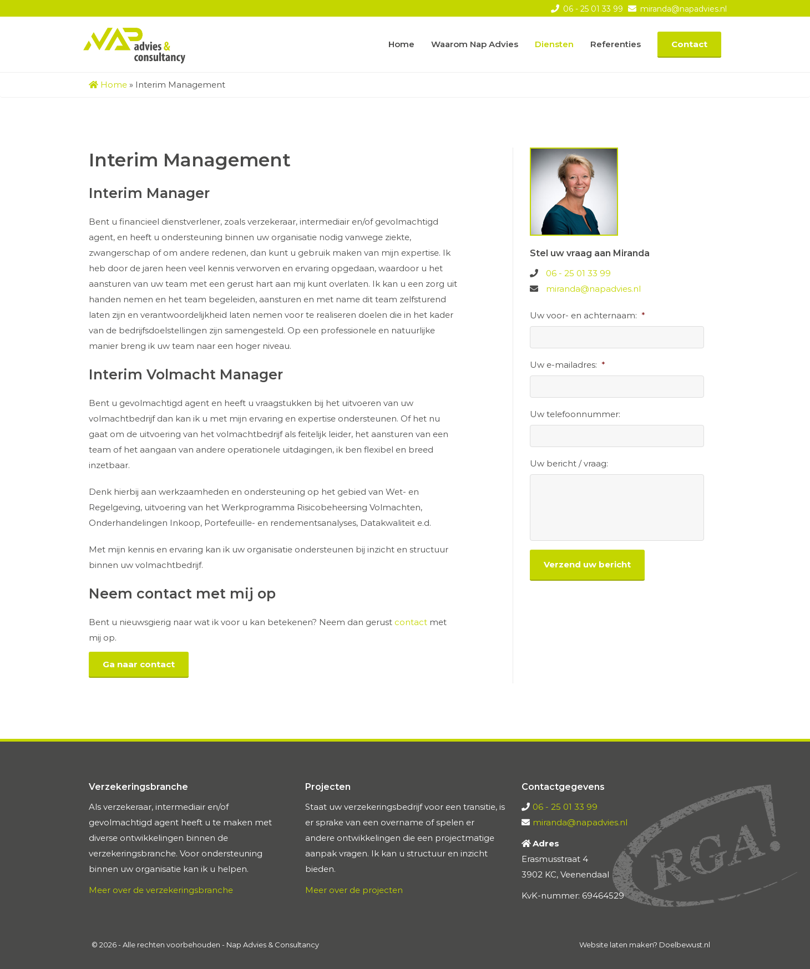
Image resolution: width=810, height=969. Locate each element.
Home (401, 44)
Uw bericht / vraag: (569, 463)
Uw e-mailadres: (567, 364)
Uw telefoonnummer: (575, 414)
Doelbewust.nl (684, 944)
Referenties (615, 44)
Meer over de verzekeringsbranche (161, 890)
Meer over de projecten (354, 890)
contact (410, 622)
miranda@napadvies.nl (682, 9)
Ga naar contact (139, 664)
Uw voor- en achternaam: (587, 315)
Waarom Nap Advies (474, 44)
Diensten (554, 44)
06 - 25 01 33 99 (592, 9)
